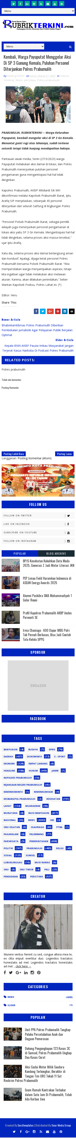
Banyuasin (10, 749)
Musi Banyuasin (38, 813)
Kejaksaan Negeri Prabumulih (23, 785)
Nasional (10, 820)
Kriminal (9, 80)
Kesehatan (53, 799)
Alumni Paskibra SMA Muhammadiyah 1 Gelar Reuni (47, 598)
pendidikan (11, 876)
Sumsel (30, 855)
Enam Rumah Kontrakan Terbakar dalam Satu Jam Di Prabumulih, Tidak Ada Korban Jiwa (48, 1095)
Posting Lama (64, 454)
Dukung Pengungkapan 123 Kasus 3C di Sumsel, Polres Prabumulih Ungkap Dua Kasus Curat (48, 1053)
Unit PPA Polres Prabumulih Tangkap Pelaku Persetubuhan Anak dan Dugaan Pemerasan (47, 1035)
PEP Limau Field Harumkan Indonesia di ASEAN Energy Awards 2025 (47, 581)
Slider (11, 1005)
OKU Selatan (12, 827)
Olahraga (37, 827)
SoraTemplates (25, 1126)
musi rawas (42, 862)
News (19, 80)
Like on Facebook (39, 524)
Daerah (8, 756)
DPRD (52, 749)
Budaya (33, 749)
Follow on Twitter (39, 516)
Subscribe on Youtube (39, 533)
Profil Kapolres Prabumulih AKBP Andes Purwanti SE (47, 615)
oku (6, 869)
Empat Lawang (38, 763)
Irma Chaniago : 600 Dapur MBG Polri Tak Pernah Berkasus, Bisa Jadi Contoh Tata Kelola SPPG (47, 635)
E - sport (59, 756)
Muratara (10, 813)
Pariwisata (11, 841)
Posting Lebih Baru (14, 454)
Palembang (36, 834)
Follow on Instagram (39, 541)
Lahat (8, 806)
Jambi (55, 771)
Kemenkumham (43, 792)
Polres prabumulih (48, 80)
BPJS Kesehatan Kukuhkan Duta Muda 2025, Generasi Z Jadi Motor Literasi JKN (48, 563)
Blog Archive (56, 554)
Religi (60, 848)
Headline (9, 771)
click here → (23, 967)
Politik (8, 848)
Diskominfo (34, 756)
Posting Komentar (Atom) (34, 458)
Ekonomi (9, 763)
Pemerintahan (38, 841)
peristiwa (29, 80)
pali (46, 869)
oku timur (26, 869)
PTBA (59, 827)
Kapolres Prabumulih (18, 778)
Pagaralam (11, 834)
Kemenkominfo (13, 792)
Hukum (64, 76)
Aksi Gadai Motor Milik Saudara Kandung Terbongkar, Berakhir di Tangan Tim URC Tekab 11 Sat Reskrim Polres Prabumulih (34, 1074)
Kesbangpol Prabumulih (19, 799)
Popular (20, 554)
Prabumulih (34, 848)
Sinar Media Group (61, 1126)
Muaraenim (32, 806)
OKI (52, 820)
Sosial (8, 855)
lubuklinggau (13, 862)
